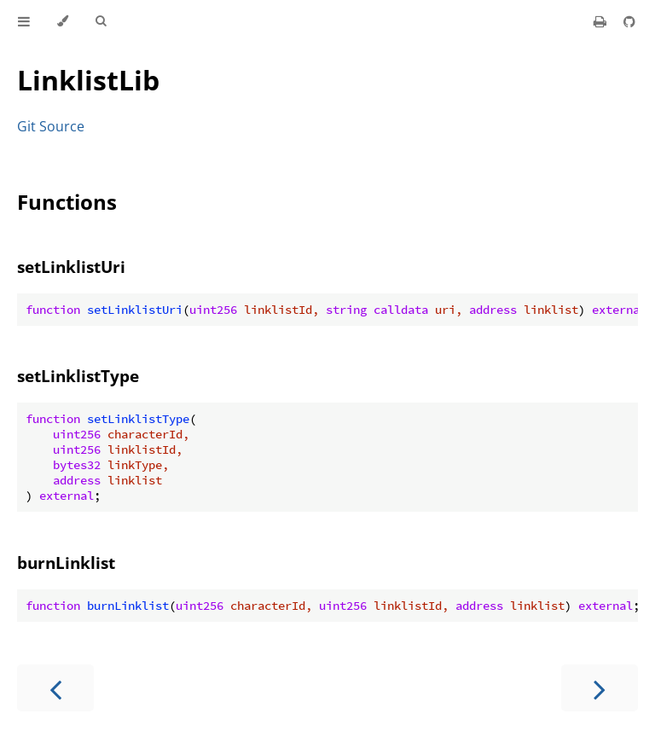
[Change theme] (62, 21)
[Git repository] (629, 21)
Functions (67, 202)
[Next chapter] (599, 687)
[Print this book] (602, 21)
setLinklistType (78, 375)
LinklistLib (88, 79)
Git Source (50, 126)
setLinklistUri (71, 266)
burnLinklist (66, 562)
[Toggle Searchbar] (100, 21)
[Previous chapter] (55, 687)
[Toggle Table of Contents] (23, 21)
